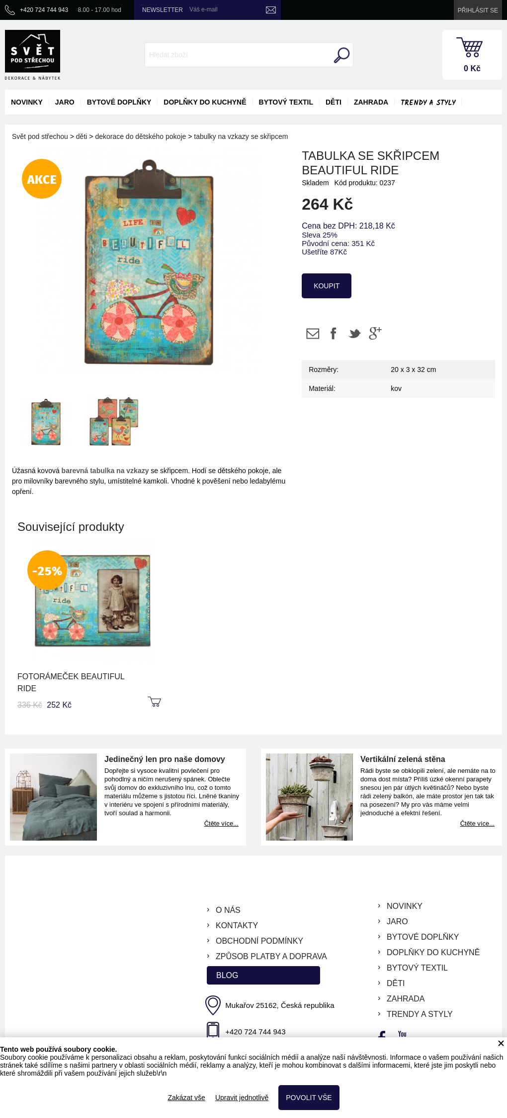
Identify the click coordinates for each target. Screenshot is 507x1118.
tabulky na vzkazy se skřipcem (241, 136)
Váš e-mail (203, 9)
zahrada (371, 102)
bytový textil (286, 102)
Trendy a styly (428, 103)
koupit (326, 286)
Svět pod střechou (40, 136)
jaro (65, 102)
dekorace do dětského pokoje (140, 136)
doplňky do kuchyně (205, 102)
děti (333, 102)
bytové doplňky (119, 102)
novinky (27, 102)
